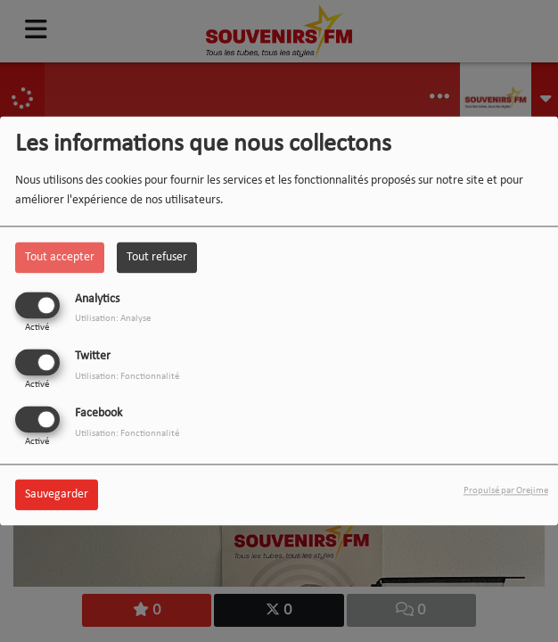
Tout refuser (157, 257)
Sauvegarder (56, 495)
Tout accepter (59, 257)
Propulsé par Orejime (506, 492)
